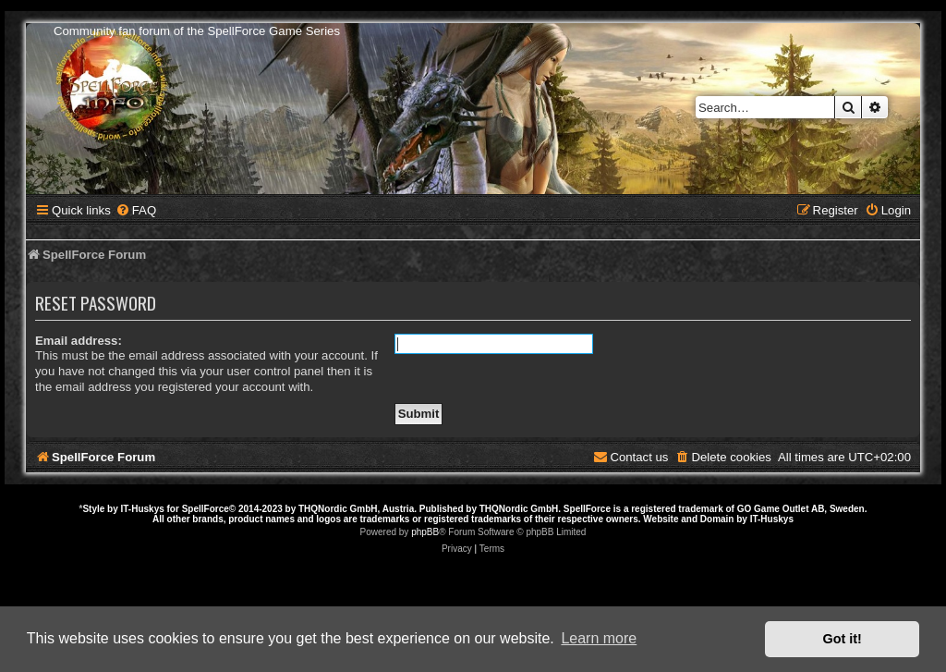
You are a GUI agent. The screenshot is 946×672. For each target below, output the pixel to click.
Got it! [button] (842, 638)
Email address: (78, 341)
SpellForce (205, 509)
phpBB (425, 532)
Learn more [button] (599, 638)
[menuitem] (135, 210)
